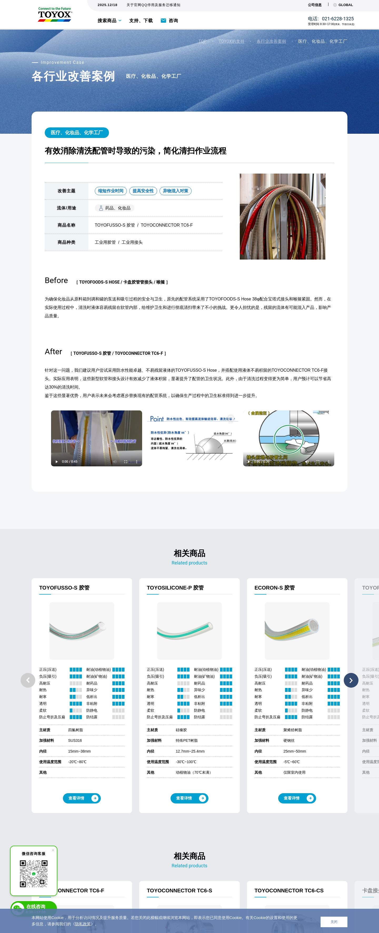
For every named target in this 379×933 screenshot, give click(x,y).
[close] (53, 850)
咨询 (173, 20)
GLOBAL (343, 5)
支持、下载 (141, 20)
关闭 (334, 922)
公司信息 (315, 5)
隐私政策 (83, 924)
